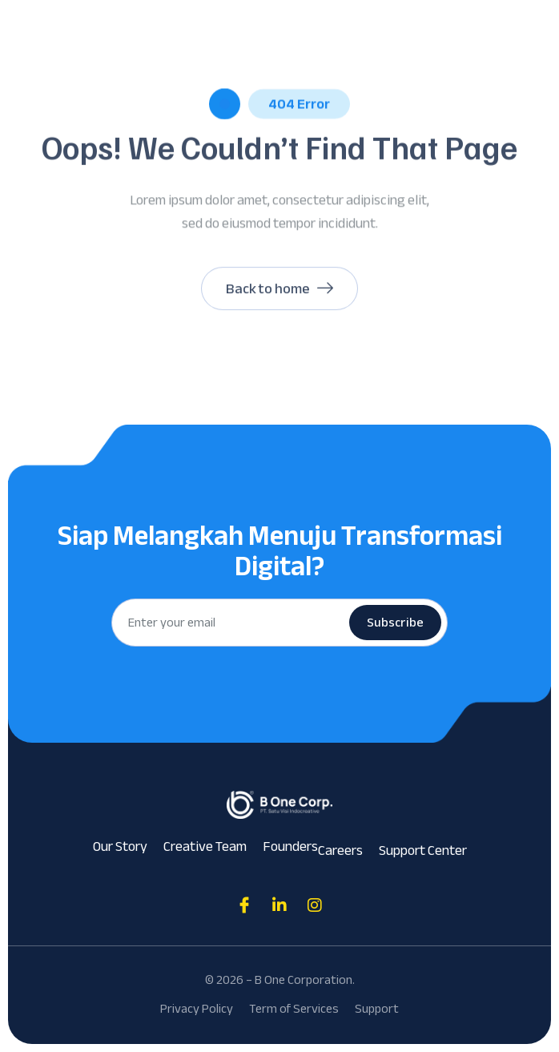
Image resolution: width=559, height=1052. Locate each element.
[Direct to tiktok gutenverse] (279, 905)
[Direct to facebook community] (244, 905)
